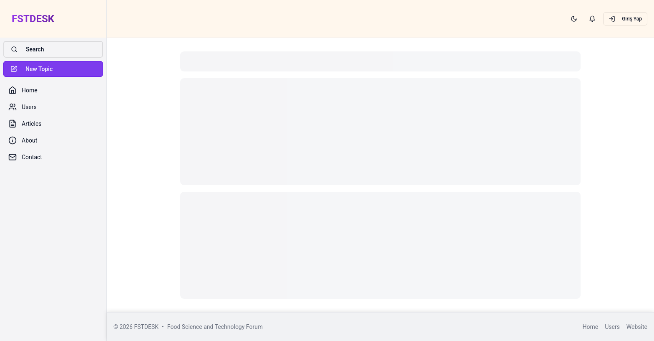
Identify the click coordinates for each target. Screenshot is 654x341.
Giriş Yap (625, 18)
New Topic (31, 69)
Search (27, 49)
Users (612, 326)
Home (590, 326)
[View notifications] (592, 18)
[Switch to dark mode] (573, 18)
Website (636, 326)
